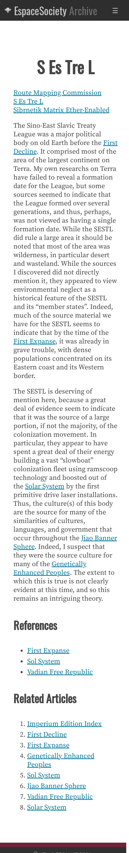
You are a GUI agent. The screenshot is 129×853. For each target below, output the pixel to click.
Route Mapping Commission (57, 93)
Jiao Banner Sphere (56, 786)
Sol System (43, 661)
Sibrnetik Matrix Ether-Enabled (61, 110)
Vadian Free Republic (60, 672)
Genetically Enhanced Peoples (49, 568)
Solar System (44, 486)
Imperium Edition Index (64, 724)
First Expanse (34, 341)
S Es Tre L (28, 101)
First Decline (47, 734)
